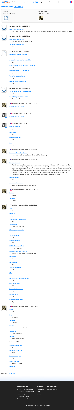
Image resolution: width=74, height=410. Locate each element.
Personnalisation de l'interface (19, 70)
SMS (10, 273)
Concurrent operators (16, 183)
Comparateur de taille (45, 2)
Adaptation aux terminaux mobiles (20, 60)
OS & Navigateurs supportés (18, 97)
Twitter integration (15, 267)
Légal (38, 391)
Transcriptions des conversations (20, 91)
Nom (10, 315)
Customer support (15, 137)
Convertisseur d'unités (23, 396)
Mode (11, 309)
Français (71, 2)
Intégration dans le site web (18, 54)
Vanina (14, 113)
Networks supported (16, 350)
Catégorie (12, 331)
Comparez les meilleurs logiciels (25, 391)
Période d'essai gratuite (17, 107)
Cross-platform (14, 361)
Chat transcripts (14, 126)
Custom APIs (13, 294)
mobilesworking (17, 103)
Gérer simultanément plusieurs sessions (22, 65)
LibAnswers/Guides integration (19, 278)
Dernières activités (52, 389)
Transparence (40, 389)
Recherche (33, 2)
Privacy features (14, 163)
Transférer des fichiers (16, 44)
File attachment (14, 177)
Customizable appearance (17, 219)
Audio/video (13, 224)
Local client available (16, 289)
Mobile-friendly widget (16, 246)
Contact (39, 394)
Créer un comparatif (36, 2)
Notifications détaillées (16, 29)
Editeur (11, 193)
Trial (10, 143)
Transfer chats (14, 235)
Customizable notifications (18, 153)
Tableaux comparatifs (22, 394)
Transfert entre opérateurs (17, 76)
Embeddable (13, 262)
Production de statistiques (17, 81)
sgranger (12, 26)
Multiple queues (14, 240)
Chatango (18, 7)
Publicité (12, 213)
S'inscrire (55, 2)
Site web (12, 336)
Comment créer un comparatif (25, 389)
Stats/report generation (16, 230)
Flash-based (13, 132)
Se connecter (64, 2)
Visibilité (12, 198)
